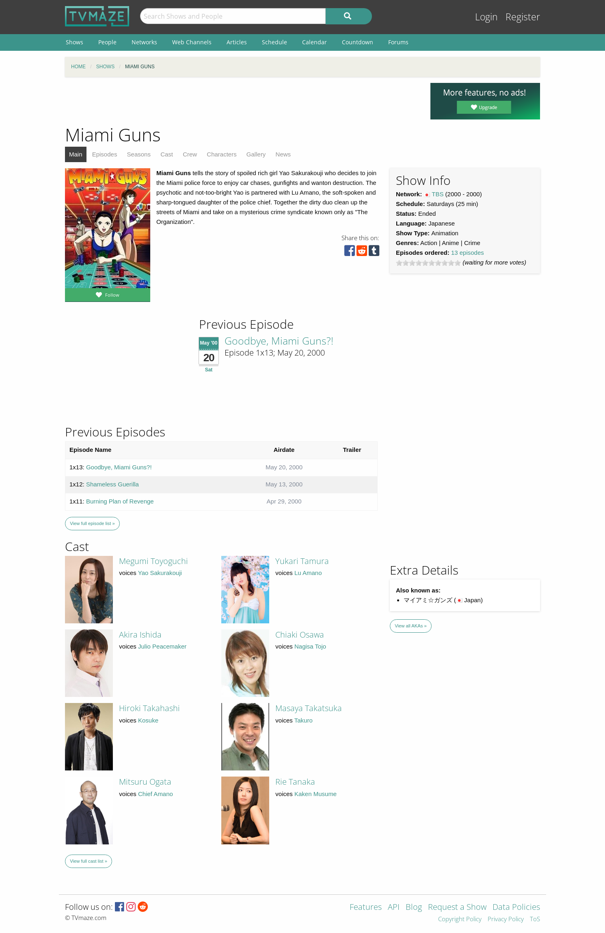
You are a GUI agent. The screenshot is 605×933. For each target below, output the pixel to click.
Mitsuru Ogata (145, 781)
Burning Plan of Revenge (120, 501)
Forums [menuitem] (398, 42)
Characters (221, 154)
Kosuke (148, 720)
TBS (437, 194)
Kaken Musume (315, 793)
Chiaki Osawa (299, 634)
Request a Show (457, 907)
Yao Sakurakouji (160, 572)
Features (366, 907)
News (283, 154)
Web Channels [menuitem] (192, 42)
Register (523, 17)
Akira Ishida (140, 634)
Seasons (139, 154)
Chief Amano (155, 793)
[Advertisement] (241, 101)
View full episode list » (92, 523)
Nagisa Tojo (310, 646)
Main (75, 154)
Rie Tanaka (295, 781)
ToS (535, 919)
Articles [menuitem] (237, 42)
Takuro (303, 720)
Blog (414, 907)
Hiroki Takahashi (149, 708)
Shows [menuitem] (74, 42)
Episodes (104, 154)
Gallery (256, 154)
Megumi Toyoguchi (153, 560)
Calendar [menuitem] (314, 42)
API (394, 907)
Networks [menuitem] (144, 42)
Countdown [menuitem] (357, 42)
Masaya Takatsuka (308, 708)
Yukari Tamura (302, 560)
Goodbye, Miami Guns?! (279, 340)
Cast (166, 154)
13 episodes (467, 252)
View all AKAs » (411, 625)
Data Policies (516, 907)
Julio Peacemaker (162, 646)
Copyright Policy (460, 919)
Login (486, 17)
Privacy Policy (506, 919)
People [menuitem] (107, 42)
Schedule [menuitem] (274, 42)
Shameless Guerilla (112, 484)
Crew (190, 154)
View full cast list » (88, 861)
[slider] (428, 263)
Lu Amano (308, 572)
